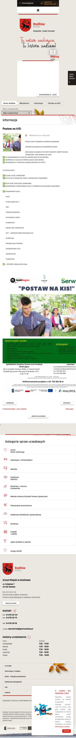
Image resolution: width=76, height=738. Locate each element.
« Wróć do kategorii (38, 416)
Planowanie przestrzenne (21, 505)
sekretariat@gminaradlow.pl (18, 629)
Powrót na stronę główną (38, 26)
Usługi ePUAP (16, 551)
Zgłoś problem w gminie (20, 542)
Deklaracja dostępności (13, 682)
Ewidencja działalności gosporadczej (25, 515)
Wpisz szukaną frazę (10, 109)
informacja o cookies (62, 727)
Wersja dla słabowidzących (50, 3)
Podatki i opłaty (13, 533)
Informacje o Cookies (12, 671)
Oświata (13, 469)
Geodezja (14, 524)
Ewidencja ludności (14, 478)
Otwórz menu (38, 10)
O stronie (8, 666)
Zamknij (66, 731)
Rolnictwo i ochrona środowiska (18, 487)
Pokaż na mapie (10, 603)
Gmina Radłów (9, 103)
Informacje (38, 103)
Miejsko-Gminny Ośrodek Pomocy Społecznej (28, 496)
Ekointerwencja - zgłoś (48, 95)
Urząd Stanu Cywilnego (17, 451)
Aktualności (24, 103)
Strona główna (27, 3)
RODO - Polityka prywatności (15, 676)
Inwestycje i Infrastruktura (21, 460)
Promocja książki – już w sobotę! (14, 409)
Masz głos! (69, 409)
